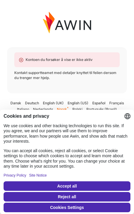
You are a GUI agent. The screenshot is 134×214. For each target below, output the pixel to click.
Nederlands (43, 109)
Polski (77, 109)
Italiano (23, 109)
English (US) (78, 103)
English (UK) (53, 103)
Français (116, 103)
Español (98, 103)
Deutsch (32, 103)
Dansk (15, 103)
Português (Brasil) (101, 109)
